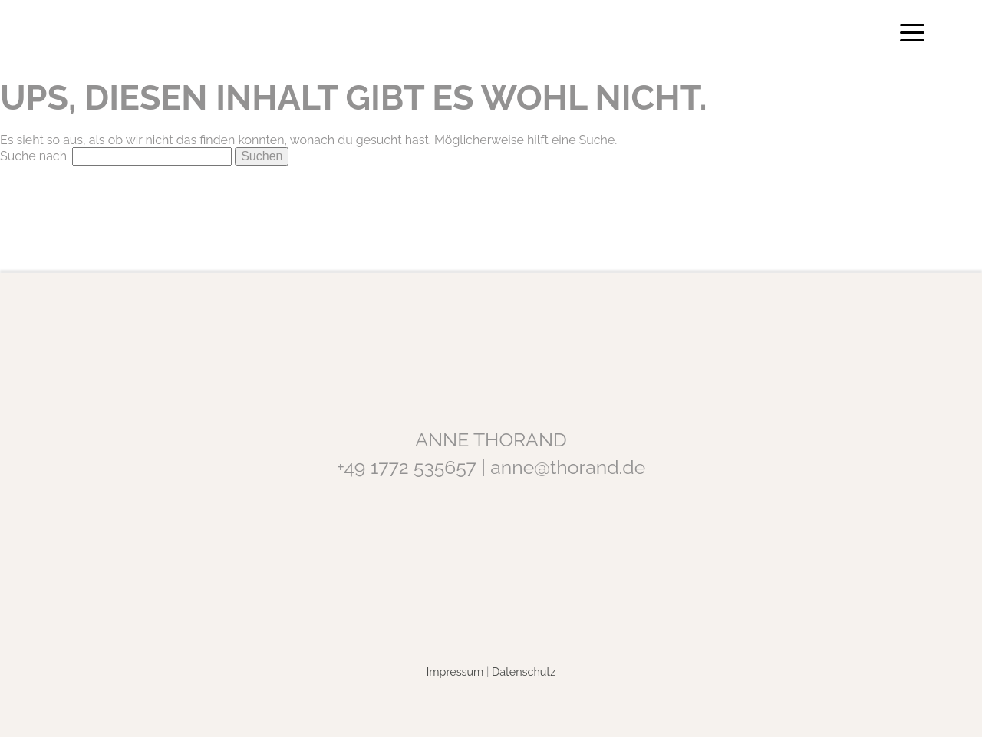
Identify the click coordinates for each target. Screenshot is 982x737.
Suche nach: (34, 156)
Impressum (455, 671)
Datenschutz (523, 671)
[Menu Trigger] (912, 33)
